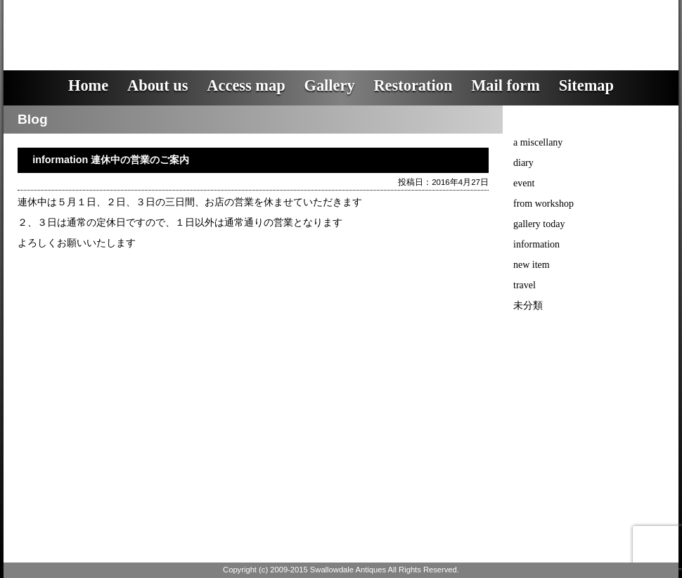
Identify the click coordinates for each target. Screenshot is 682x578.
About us (157, 85)
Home (88, 85)
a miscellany (537, 142)
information (536, 244)
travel (524, 285)
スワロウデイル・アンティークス (257, 24)
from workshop (543, 203)
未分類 (528, 305)
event (523, 183)
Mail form (505, 85)
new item (531, 264)
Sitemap (586, 85)
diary (523, 163)
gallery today (539, 224)
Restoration (412, 85)
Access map (246, 85)
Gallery (329, 85)
